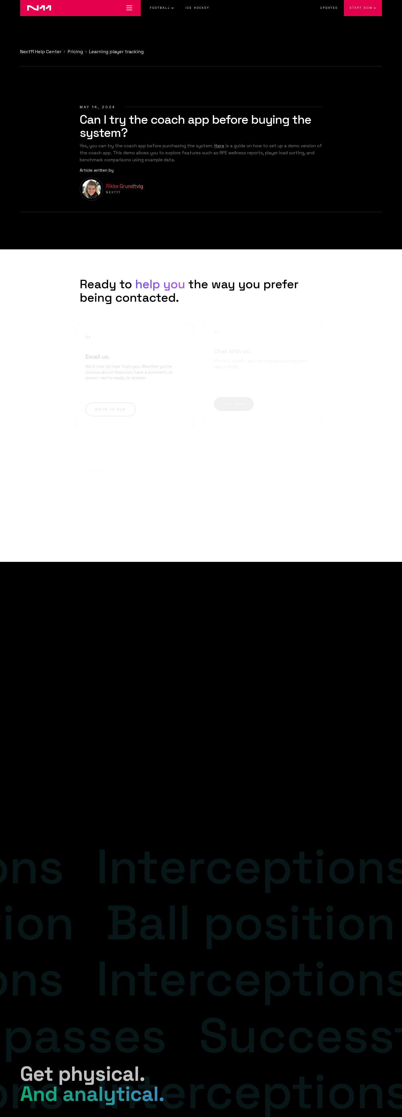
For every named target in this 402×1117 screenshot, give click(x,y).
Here (219, 146)
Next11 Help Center (40, 52)
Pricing (75, 52)
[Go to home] (35, 8)
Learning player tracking (116, 52)
